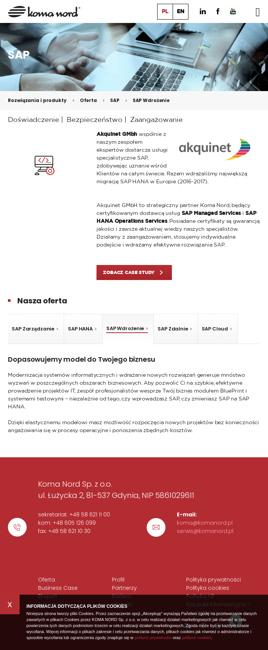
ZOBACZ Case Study (128, 272)
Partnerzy (124, 588)
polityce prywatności (153, 637)
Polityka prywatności (213, 579)
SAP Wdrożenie (151, 100)
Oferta (88, 100)
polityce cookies (196, 637)
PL (165, 11)
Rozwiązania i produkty (37, 100)
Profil (118, 579)
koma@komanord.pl (205, 523)
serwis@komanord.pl (205, 531)
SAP (114, 100)
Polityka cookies (207, 588)
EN (180, 11)
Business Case (58, 588)
